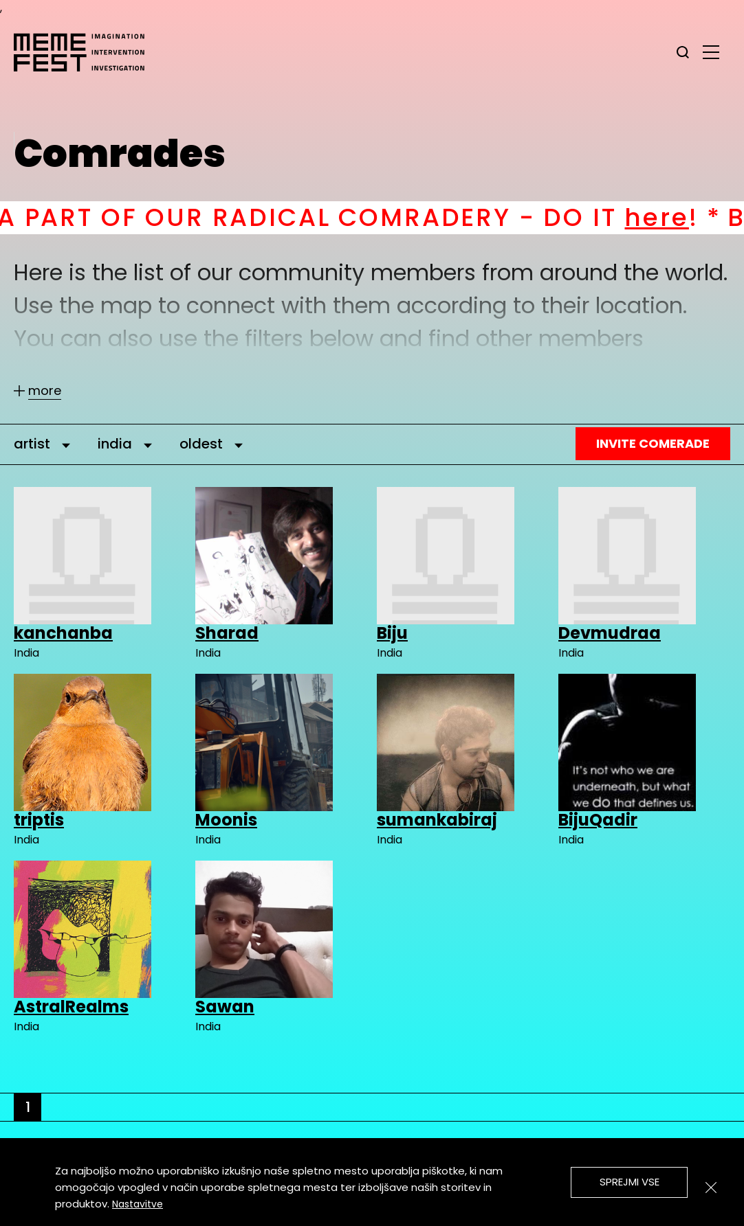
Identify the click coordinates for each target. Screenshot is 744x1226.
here (684, 217)
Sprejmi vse (629, 1181)
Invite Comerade (653, 443)
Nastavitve (137, 1204)
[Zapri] (711, 1187)
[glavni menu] (711, 51)
